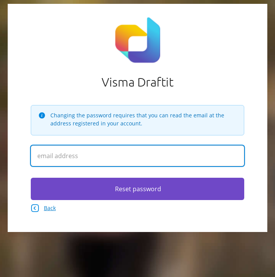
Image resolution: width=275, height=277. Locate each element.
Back (43, 208)
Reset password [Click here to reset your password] (138, 189)
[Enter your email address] (137, 155)
